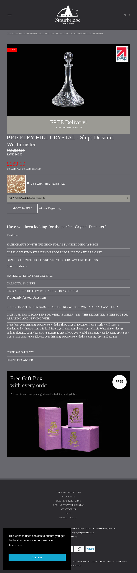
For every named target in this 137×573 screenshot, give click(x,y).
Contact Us (68, 509)
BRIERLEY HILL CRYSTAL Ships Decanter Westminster (77, 33)
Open (9, 14)
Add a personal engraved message (27, 198)
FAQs (68, 513)
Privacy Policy (68, 517)
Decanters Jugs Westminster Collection (28, 33)
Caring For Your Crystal (68, 505)
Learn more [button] (16, 545)
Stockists (68, 496)
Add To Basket (22, 208)
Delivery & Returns (68, 501)
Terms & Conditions (68, 492)
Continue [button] (37, 557)
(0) (129, 15)
